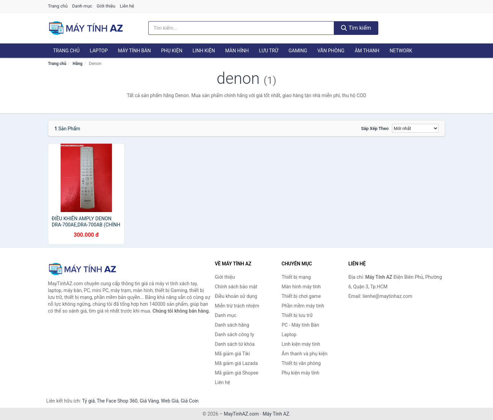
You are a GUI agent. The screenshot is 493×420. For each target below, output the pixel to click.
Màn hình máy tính (301, 286)
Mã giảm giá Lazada (236, 363)
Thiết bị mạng (296, 277)
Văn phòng (330, 50)
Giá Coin (190, 401)
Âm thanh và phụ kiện (305, 353)
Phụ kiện (171, 50)
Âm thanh (367, 50)
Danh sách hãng (232, 325)
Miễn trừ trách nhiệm (237, 306)
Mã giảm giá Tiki (232, 353)
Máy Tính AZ (276, 414)
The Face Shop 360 (117, 401)
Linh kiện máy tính (301, 344)
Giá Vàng (149, 401)
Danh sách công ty (234, 334)
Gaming (298, 50)
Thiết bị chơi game (301, 296)
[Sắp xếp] (415, 128)
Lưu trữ (268, 50)
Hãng (77, 63)
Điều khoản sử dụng (236, 296)
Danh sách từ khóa (235, 344)
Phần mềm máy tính (303, 306)
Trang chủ (57, 6)
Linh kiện (203, 50)
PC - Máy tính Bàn (300, 325)
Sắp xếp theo (375, 128)
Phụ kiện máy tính (300, 373)
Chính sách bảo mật (236, 286)
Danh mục (82, 6)
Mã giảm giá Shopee (236, 373)
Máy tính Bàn (134, 50)
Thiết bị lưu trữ (297, 315)
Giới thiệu (106, 6)
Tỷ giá (88, 401)
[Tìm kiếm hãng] (241, 28)
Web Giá (170, 401)
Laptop (99, 50)
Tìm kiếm (356, 28)
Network (401, 50)
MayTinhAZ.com (241, 414)
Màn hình (237, 50)
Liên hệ (127, 6)
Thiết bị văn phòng (301, 363)
